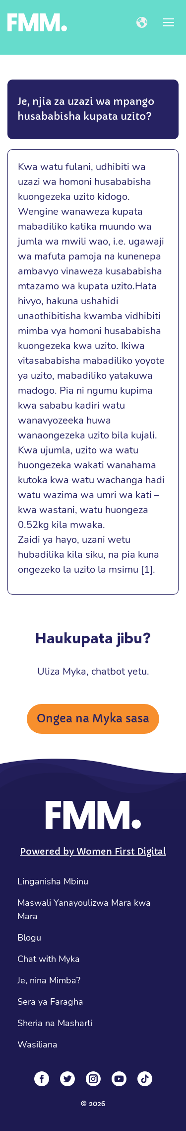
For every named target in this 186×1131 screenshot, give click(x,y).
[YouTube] (119, 1078)
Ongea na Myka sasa (93, 718)
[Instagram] (93, 1078)
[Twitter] (67, 1078)
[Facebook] (41, 1078)
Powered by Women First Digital (93, 851)
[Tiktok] (144, 1078)
